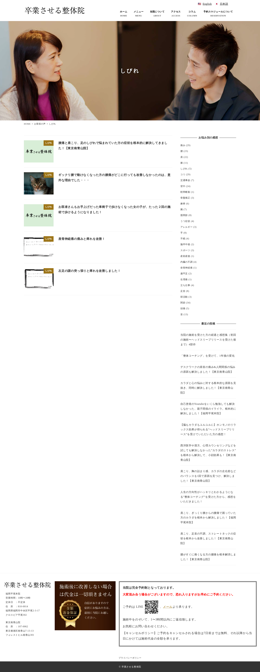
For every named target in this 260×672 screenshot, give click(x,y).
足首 (182, 291)
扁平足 (184, 273)
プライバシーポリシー (130, 658)
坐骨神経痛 (186, 267)
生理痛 (184, 279)
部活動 (184, 297)
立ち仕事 (185, 285)
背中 (182, 186)
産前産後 (185, 256)
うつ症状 (185, 221)
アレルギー (186, 227)
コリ (182, 174)
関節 (182, 302)
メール (167, 606)
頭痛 (182, 308)
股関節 (184, 215)
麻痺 (182, 203)
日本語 (224, 3)
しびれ (184, 168)
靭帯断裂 (185, 192)
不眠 (182, 238)
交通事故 (185, 180)
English (207, 3)
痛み (182, 145)
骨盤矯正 (185, 197)
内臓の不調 (186, 262)
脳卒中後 (185, 244)
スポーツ (185, 250)
